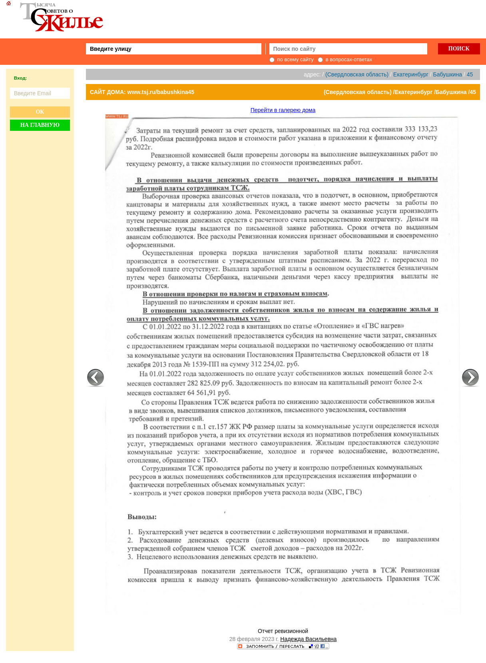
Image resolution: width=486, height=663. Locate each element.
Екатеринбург (410, 74)
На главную (40, 125)
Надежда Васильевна (308, 639)
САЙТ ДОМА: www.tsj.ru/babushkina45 (142, 92)
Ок (40, 112)
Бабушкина (447, 74)
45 (470, 74)
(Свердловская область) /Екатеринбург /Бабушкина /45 (400, 92)
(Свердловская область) (356, 74)
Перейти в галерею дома (283, 110)
